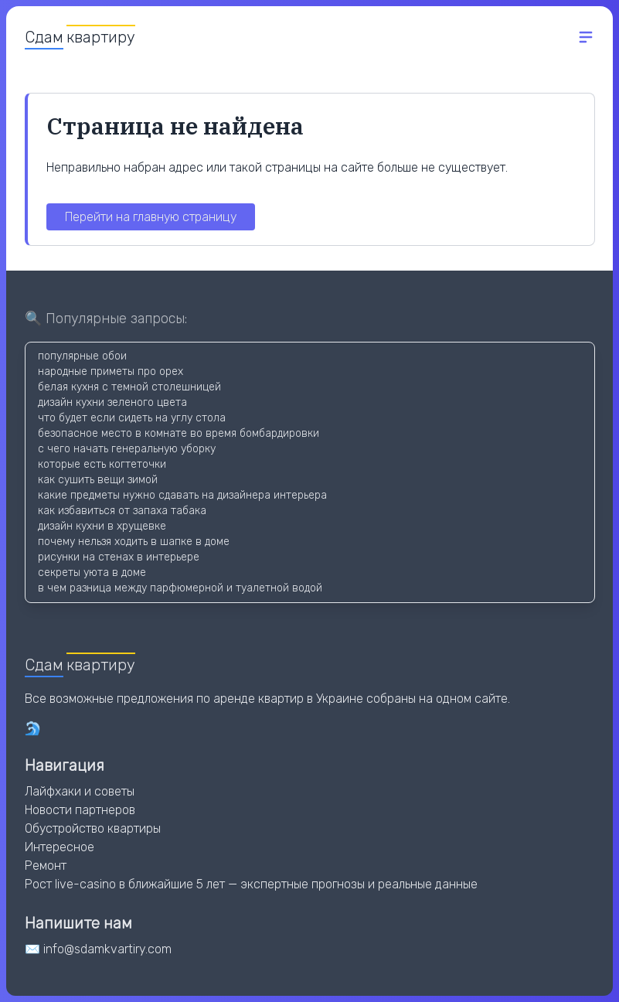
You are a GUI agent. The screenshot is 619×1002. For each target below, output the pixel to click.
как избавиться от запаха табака (122, 510)
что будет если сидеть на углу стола (132, 417)
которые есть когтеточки (102, 464)
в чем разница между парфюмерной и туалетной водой (180, 588)
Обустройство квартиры (93, 828)
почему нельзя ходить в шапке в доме (134, 541)
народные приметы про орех (110, 371)
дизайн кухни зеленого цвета (112, 402)
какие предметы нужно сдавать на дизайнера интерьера (182, 495)
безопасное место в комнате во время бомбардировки (178, 433)
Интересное (59, 847)
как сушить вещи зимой (98, 479)
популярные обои (82, 356)
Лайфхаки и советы (79, 791)
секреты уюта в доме (92, 572)
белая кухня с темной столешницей (129, 387)
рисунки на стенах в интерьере (118, 557)
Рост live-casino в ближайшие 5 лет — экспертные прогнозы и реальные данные (251, 884)
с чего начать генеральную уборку (127, 448)
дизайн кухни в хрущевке (102, 526)
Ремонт (45, 865)
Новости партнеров (80, 810)
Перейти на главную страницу (150, 217)
